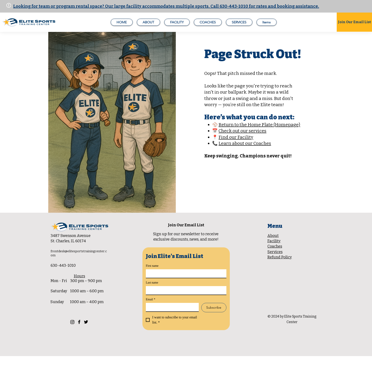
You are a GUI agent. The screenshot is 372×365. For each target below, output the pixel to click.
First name (152, 265)
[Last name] (185, 290)
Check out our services (242, 131)
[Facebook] (79, 322)
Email (150, 299)
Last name (152, 282)
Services (275, 252)
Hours (79, 276)
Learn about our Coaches (245, 143)
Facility (274, 241)
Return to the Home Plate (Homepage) (259, 124)
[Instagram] (72, 322)
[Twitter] (86, 322)
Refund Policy (279, 257)
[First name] (185, 273)
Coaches (274, 246)
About (273, 235)
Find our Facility (236, 137)
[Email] (171, 307)
